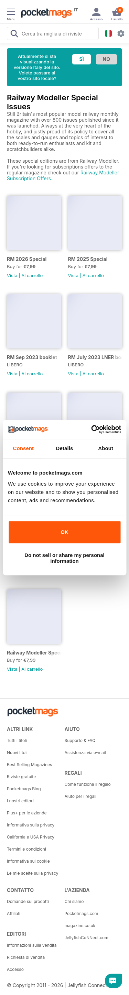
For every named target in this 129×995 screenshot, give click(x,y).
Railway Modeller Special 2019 (34, 653)
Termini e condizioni (26, 849)
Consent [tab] (23, 448)
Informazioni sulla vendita (32, 945)
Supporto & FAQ (80, 740)
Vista (12, 275)
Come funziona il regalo (88, 784)
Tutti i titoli (17, 740)
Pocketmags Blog (24, 788)
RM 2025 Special (88, 259)
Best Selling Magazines (29, 764)
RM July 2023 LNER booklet (95, 357)
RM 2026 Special (26, 259)
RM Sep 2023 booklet (32, 357)
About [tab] (105, 448)
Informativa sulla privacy (30, 825)
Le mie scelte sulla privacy (32, 873)
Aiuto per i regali (80, 796)
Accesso (15, 969)
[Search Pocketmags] (14, 34)
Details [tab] (64, 448)
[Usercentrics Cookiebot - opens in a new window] (92, 429)
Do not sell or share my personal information (64, 558)
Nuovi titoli (17, 752)
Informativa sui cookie (28, 861)
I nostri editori (20, 800)
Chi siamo (74, 901)
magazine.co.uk (80, 925)
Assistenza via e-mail (85, 752)
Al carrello (32, 275)
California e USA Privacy (30, 837)
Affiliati (13, 913)
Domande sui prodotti (28, 901)
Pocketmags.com (81, 913)
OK (64, 532)
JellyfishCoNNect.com (86, 937)
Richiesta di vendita (26, 957)
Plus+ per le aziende (27, 812)
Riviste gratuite (21, 776)
